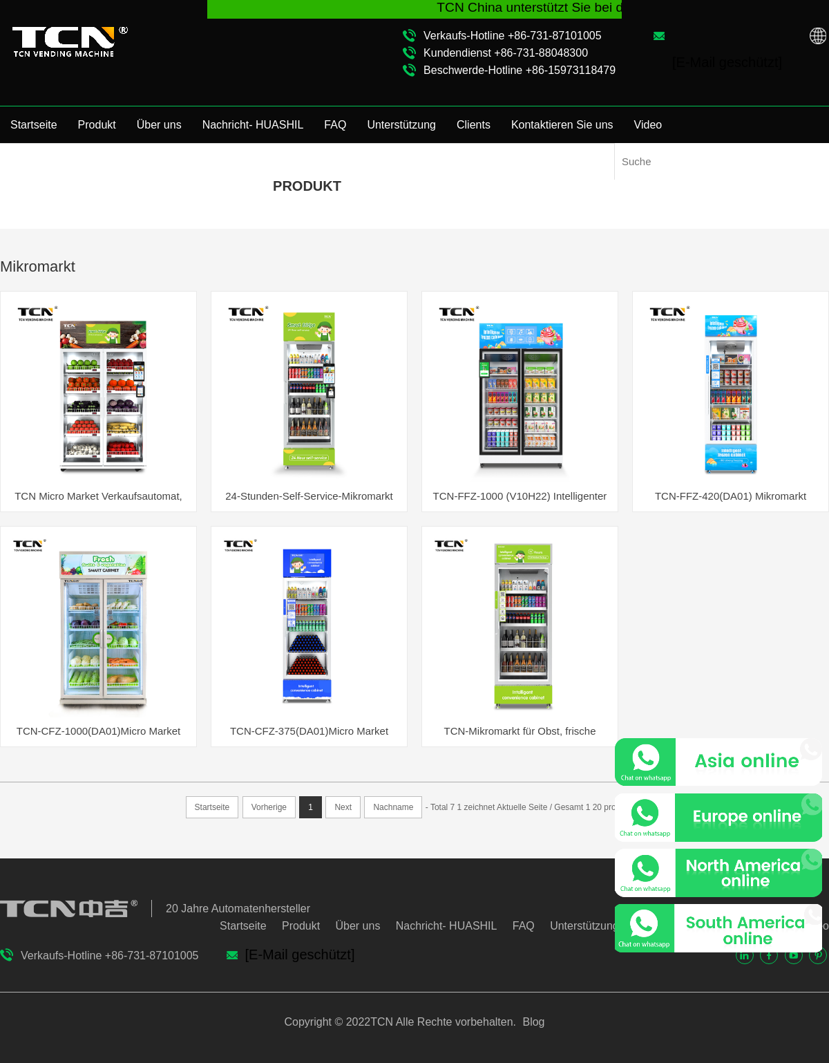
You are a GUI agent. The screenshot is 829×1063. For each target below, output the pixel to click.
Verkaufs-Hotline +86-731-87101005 (512, 35)
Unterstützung (401, 125)
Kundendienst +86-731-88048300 (505, 53)
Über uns (159, 125)
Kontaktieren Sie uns (562, 125)
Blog (532, 1022)
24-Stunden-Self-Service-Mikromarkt (309, 496)
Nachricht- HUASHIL (253, 125)
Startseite (33, 125)
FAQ (335, 125)
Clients (473, 125)
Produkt (97, 125)
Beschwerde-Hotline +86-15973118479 (519, 70)
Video (648, 125)
